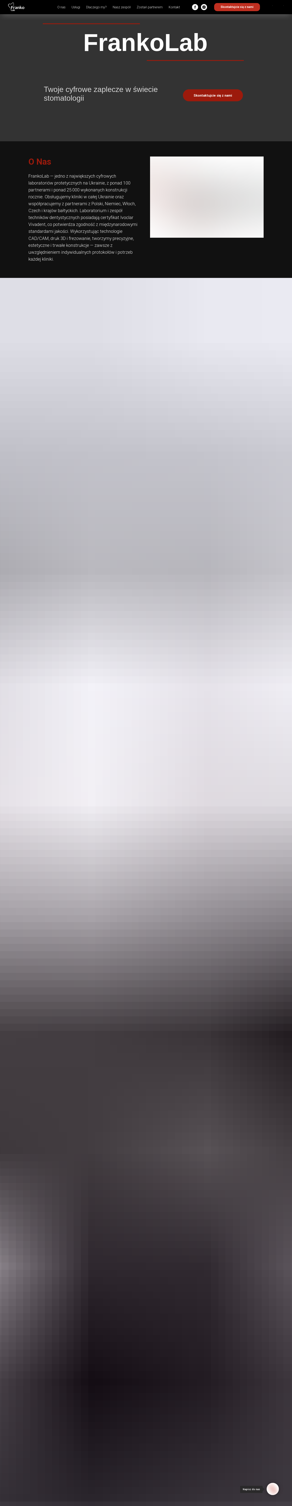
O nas (61, 7)
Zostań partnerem (150, 7)
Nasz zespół (122, 7)
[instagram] (204, 7)
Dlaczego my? (96, 7)
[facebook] (195, 7)
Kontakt (174, 7)
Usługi (76, 7)
